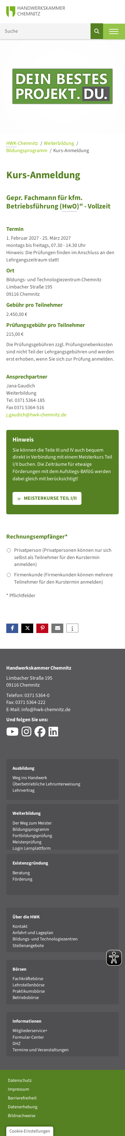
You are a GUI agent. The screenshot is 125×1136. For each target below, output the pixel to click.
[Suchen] (97, 31)
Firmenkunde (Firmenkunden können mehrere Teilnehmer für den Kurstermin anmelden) (63, 578)
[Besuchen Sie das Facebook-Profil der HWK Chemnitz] (41, 734)
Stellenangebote (28, 945)
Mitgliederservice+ (30, 1030)
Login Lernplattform (32, 848)
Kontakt (20, 926)
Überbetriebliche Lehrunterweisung (46, 784)
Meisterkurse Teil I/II (50, 498)
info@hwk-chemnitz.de (45, 709)
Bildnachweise (21, 1115)
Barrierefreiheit (22, 1098)
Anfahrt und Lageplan (33, 932)
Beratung (21, 873)
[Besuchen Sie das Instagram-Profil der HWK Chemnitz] (28, 734)
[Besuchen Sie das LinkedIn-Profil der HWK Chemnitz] (55, 734)
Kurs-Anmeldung (71, 150)
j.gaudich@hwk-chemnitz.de (36, 414)
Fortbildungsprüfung (32, 835)
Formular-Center (28, 1037)
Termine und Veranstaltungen (41, 1050)
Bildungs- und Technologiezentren (45, 939)
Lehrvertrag (23, 790)
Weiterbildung (59, 143)
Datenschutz (20, 1080)
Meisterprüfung (27, 842)
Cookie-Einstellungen (29, 1131)
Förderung (22, 879)
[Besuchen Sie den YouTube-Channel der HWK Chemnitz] (14, 734)
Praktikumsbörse (29, 991)
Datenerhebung (22, 1107)
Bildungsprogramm (27, 150)
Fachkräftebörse (28, 978)
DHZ (17, 1043)
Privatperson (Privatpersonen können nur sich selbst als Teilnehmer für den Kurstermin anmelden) (63, 557)
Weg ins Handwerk (30, 777)
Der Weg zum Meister (32, 823)
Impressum (18, 1089)
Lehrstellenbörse (28, 985)
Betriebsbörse (26, 997)
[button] (12, 628)
